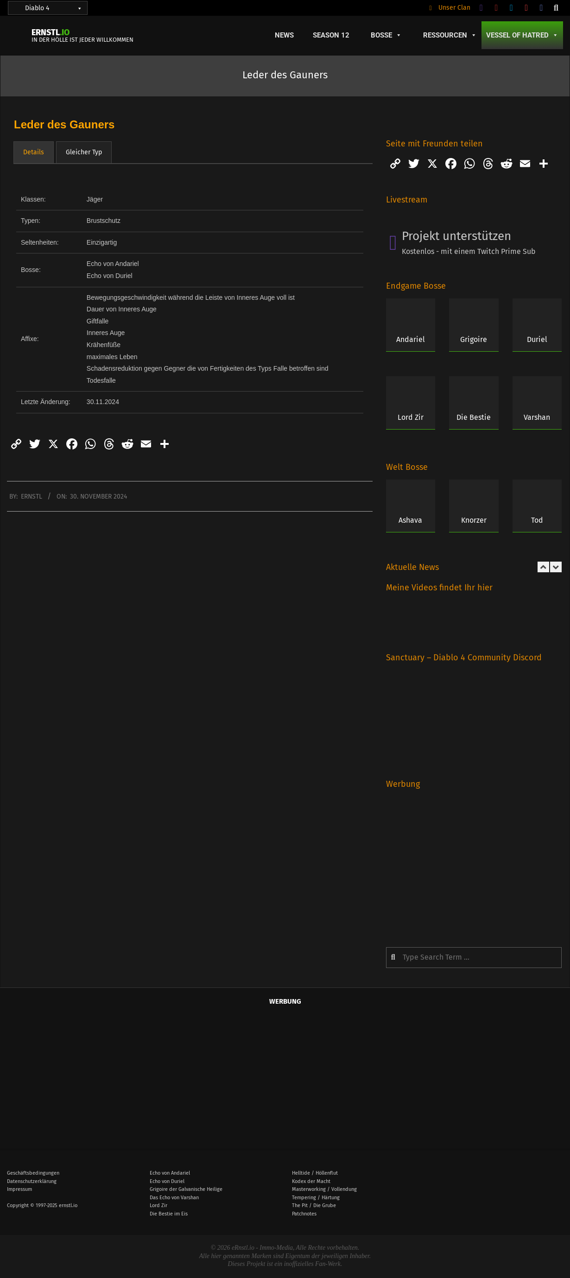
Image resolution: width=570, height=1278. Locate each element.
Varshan (537, 417)
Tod (537, 520)
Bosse (386, 35)
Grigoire (473, 339)
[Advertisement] (473, 861)
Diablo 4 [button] (53, 8)
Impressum (19, 1189)
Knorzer (474, 520)
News (284, 35)
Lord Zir (411, 417)
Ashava (410, 520)
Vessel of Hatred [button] (522, 35)
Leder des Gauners (64, 124)
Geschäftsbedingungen (33, 1173)
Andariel (410, 339)
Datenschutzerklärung (32, 1181)
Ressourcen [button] (450, 35)
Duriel (537, 339)
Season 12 (331, 35)
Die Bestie (473, 417)
